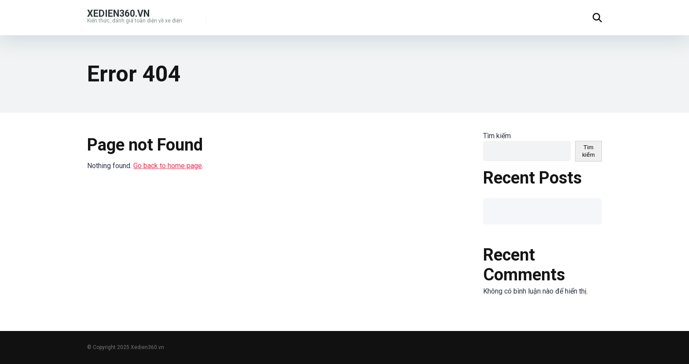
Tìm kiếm (497, 136)
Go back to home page (167, 166)
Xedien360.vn (118, 13)
